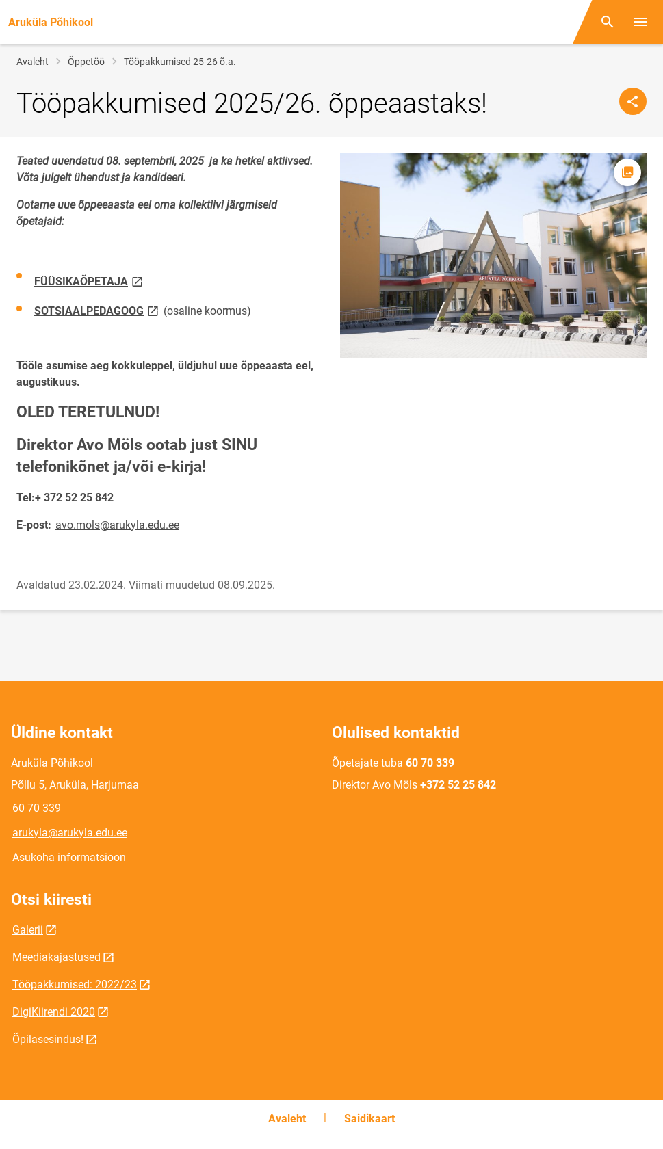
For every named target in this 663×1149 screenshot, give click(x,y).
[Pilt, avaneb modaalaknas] (493, 255)
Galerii (27, 929)
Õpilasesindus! (47, 1039)
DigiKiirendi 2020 (53, 1011)
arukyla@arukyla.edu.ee (69, 832)
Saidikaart (369, 1118)
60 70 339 (36, 808)
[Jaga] (633, 101)
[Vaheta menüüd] (640, 22)
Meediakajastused (56, 957)
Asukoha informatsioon (69, 857)
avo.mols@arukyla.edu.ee (117, 524)
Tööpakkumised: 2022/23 (74, 984)
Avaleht (32, 61)
